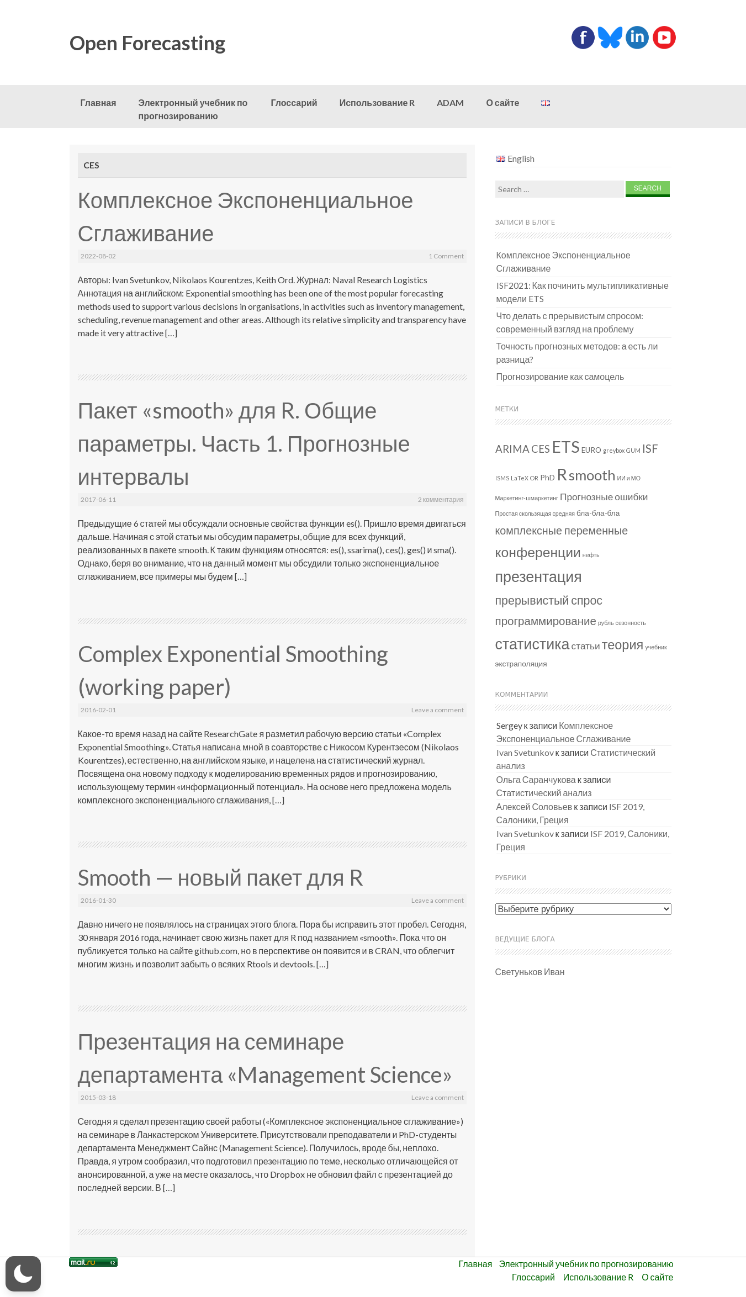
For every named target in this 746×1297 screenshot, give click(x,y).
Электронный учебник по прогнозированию (193, 109)
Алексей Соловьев (534, 806)
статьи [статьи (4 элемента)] (586, 646)
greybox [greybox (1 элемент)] (614, 450)
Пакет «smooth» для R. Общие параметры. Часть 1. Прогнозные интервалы (244, 443)
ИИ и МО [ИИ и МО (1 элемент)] (629, 477)
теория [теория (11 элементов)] (623, 644)
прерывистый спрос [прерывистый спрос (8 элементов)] (549, 600)
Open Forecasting (147, 42)
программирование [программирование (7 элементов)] (545, 620)
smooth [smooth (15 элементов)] (592, 475)
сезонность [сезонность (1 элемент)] (631, 622)
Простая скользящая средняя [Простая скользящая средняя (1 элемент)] (535, 513)
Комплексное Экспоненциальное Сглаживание (563, 261)
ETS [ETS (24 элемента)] (566, 446)
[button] (23, 1273)
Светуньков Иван (530, 971)
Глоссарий (294, 102)
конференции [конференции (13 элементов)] (538, 552)
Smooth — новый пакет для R (220, 877)
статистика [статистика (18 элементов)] (532, 643)
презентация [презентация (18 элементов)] (538, 576)
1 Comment (446, 256)
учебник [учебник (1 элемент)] (655, 646)
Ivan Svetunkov (525, 752)
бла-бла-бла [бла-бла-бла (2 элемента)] (598, 513)
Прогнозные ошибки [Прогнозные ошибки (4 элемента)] (604, 496)
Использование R (377, 102)
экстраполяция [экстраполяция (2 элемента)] (521, 663)
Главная (99, 102)
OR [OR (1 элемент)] (534, 477)
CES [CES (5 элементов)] (540, 449)
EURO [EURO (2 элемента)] (591, 450)
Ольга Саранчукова (536, 779)
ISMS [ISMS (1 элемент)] (502, 477)
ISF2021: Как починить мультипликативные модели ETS (582, 292)
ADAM (450, 102)
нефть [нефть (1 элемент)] (591, 554)
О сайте (502, 102)
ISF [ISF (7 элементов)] (650, 448)
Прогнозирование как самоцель (560, 376)
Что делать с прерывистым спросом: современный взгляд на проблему (570, 322)
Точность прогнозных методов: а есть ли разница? (577, 352)
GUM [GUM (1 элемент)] (633, 450)
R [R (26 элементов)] (562, 474)
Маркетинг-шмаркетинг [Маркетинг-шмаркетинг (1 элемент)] (527, 497)
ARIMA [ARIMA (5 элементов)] (512, 449)
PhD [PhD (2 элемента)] (547, 477)
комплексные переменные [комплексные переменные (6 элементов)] (561, 530)
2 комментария (441, 499)
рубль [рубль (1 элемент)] (606, 622)
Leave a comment (437, 710)
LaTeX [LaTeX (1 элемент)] (519, 477)
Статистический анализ (544, 792)
